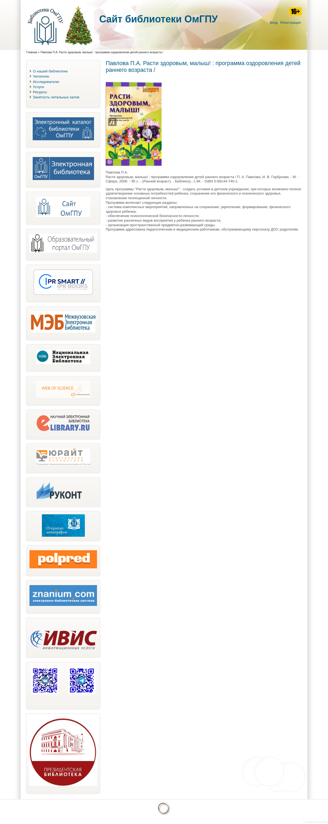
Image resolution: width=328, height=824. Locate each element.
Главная (31, 52)
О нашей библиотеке (50, 71)
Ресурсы (40, 92)
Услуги (38, 87)
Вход (273, 23)
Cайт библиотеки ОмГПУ (158, 19)
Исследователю (46, 82)
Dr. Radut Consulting (315, 821)
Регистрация (290, 23)
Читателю (41, 76)
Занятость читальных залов (56, 97)
